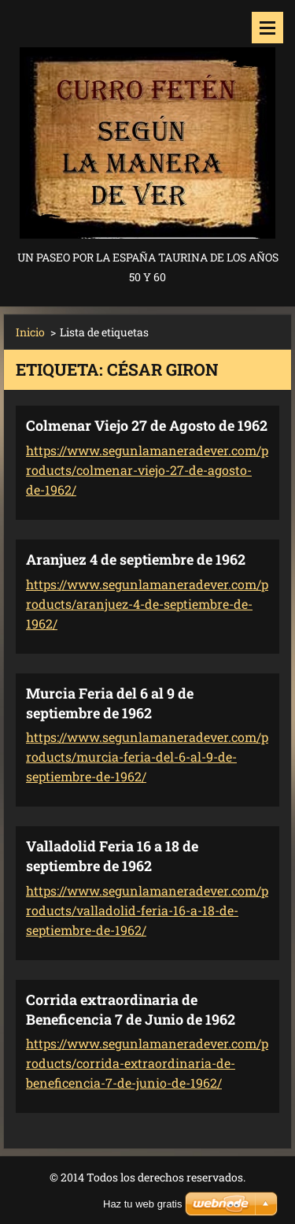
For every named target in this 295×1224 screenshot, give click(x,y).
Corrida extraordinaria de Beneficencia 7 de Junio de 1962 (130, 1009)
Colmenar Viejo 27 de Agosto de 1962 (146, 425)
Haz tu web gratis (142, 1204)
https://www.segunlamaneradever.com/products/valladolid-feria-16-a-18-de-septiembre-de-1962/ (147, 910)
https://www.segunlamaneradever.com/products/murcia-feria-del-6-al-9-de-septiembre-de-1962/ (147, 756)
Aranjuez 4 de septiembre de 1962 (135, 559)
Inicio (30, 332)
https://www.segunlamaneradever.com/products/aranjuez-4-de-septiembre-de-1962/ (147, 604)
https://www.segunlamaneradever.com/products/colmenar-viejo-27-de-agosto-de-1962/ (147, 470)
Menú (267, 27)
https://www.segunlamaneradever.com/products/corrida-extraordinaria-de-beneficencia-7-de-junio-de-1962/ (147, 1063)
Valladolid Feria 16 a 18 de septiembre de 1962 (112, 855)
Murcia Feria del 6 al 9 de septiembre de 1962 (110, 703)
